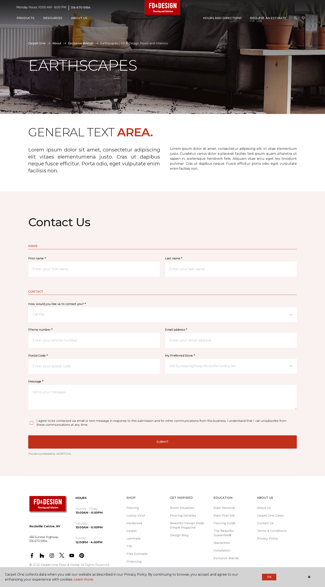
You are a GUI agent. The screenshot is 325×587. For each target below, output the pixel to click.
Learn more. (84, 579)
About (56, 43)
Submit (162, 442)
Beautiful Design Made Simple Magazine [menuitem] (187, 525)
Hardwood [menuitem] (134, 523)
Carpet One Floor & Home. (60, 565)
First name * (37, 258)
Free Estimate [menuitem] (137, 554)
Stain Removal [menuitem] (224, 508)
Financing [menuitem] (133, 561)
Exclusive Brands (80, 43)
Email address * (176, 329)
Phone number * (40, 329)
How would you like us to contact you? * (57, 304)
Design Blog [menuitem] (179, 535)
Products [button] (25, 18)
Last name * (173, 258)
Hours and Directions (222, 18)
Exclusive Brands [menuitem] (226, 558)
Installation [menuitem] (221, 550)
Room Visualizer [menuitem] (182, 508)
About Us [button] (79, 18)
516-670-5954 (81, 7)
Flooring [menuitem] (132, 508)
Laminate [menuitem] (133, 538)
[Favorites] (303, 18)
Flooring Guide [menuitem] (224, 523)
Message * (35, 381)
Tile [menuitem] (129, 546)
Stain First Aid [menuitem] (223, 515)
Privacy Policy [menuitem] (267, 538)
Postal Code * (37, 355)
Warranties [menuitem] (221, 543)
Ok (269, 577)
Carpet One (37, 43)
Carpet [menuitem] (131, 531)
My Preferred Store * (180, 355)
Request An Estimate (268, 18)
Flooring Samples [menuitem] (183, 515)
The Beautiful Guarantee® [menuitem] (223, 533)
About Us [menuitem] (264, 508)
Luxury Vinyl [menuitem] (135, 515)
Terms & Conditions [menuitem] (272, 531)
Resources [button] (52, 18)
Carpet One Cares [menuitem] (270, 515)
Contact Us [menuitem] (265, 523)
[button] (295, 18)
